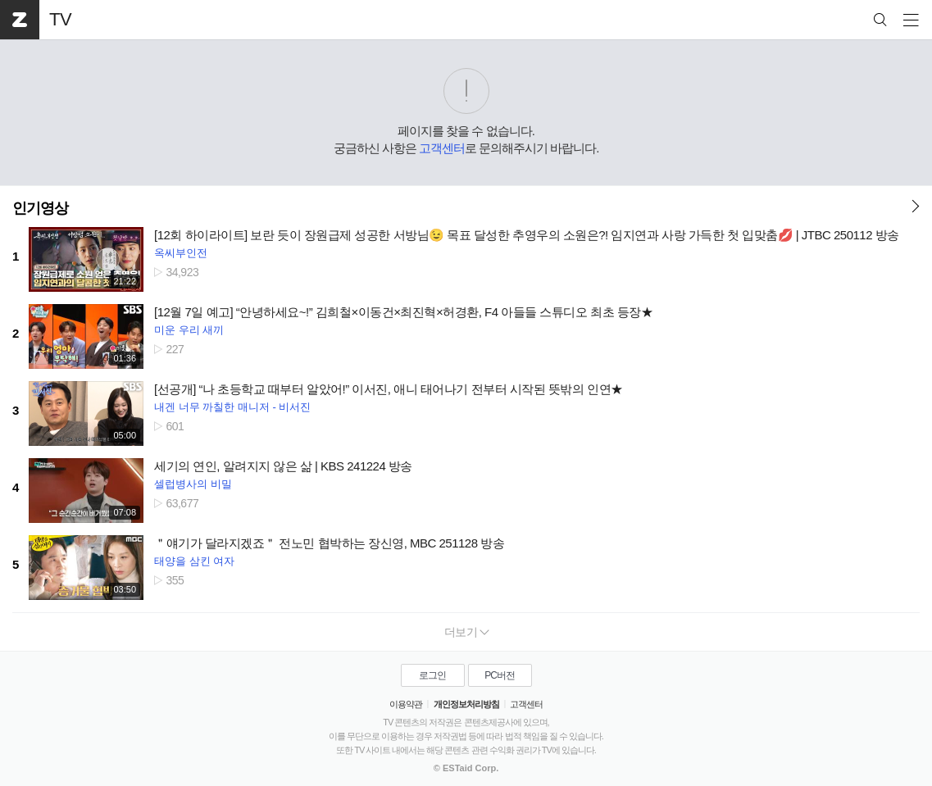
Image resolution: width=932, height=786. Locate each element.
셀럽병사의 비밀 (193, 484)
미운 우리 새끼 (189, 330)
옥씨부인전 (180, 253)
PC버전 (499, 675)
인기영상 (40, 208)
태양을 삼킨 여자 (194, 561)
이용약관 (405, 704)
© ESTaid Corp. (466, 768)
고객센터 (442, 148)
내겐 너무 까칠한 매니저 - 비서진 (232, 407)
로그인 (432, 675)
